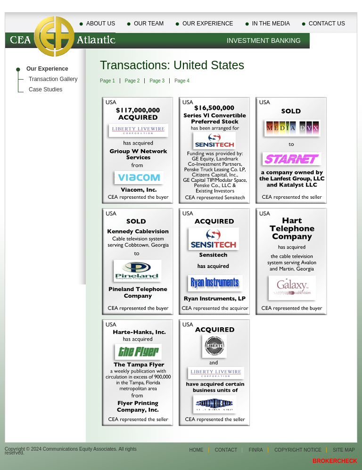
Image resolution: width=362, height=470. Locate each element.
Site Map (344, 450)
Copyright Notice (297, 450)
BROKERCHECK (335, 461)
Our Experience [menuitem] (207, 23)
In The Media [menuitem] (271, 23)
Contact (226, 450)
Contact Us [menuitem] (327, 23)
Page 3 (157, 80)
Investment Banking (264, 40)
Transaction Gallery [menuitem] (53, 79)
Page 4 (181, 80)
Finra (256, 450)
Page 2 (132, 80)
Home (196, 450)
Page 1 (107, 80)
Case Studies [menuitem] (45, 89)
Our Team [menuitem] (149, 23)
